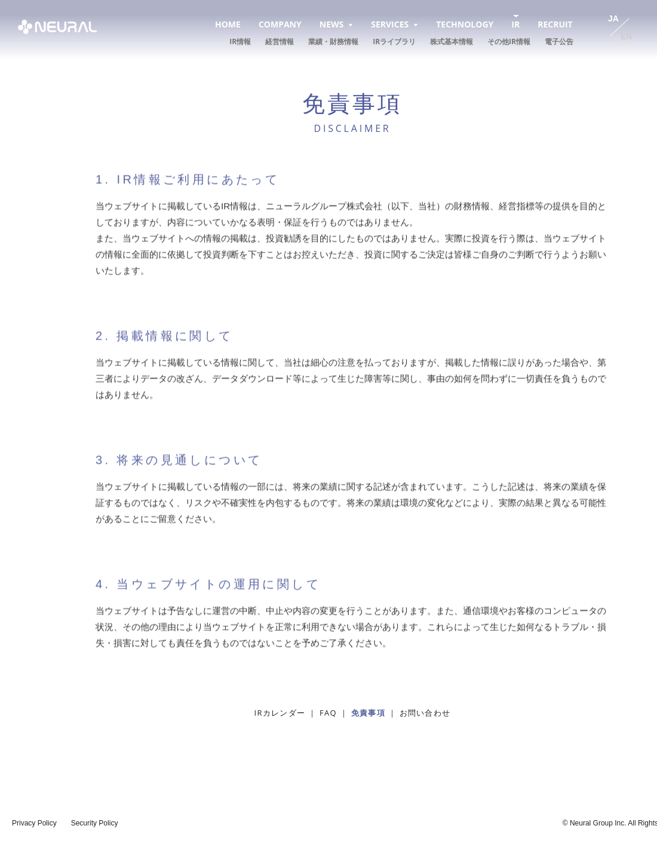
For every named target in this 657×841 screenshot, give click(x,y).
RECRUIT (555, 24)
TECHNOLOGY (464, 24)
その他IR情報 (508, 41)
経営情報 (279, 41)
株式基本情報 (451, 41)
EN (626, 36)
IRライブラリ (394, 41)
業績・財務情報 (333, 41)
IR (515, 24)
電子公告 (559, 41)
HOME (228, 24)
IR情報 (240, 41)
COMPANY (280, 24)
